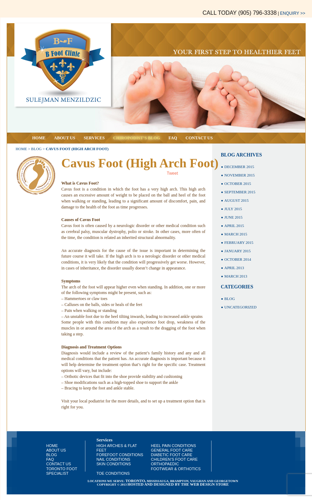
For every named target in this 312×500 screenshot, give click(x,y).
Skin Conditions (114, 464)
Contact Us (199, 137)
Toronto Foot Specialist (61, 471)
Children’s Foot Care (174, 459)
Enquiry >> (292, 13)
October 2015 (238, 183)
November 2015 (240, 175)
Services (94, 137)
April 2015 (234, 226)
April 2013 (234, 268)
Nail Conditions (113, 459)
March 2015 (236, 234)
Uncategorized (241, 307)
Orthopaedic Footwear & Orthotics (176, 466)
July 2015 (233, 209)
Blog (36, 149)
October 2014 (238, 259)
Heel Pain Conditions (173, 446)
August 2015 (237, 200)
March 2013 (236, 276)
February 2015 (239, 242)
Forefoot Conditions (120, 455)
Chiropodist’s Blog (136, 137)
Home (39, 137)
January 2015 (238, 251)
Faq (173, 137)
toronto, (135, 481)
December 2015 (239, 167)
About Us (65, 137)
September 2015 (240, 192)
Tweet (172, 173)
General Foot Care (172, 450)
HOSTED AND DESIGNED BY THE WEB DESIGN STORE (178, 484)
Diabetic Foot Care (172, 455)
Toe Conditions (113, 473)
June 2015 (234, 217)
